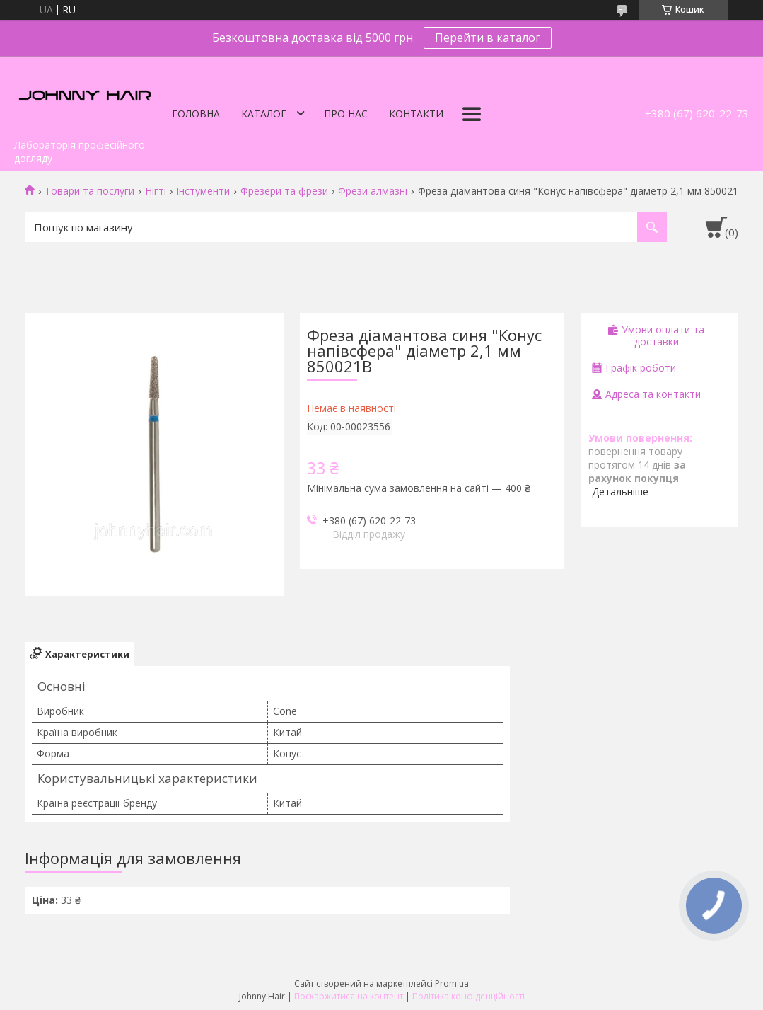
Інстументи (203, 191)
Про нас (346, 113)
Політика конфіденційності (468, 996)
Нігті (155, 191)
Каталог (263, 113)
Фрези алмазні (372, 191)
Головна (196, 113)
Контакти (416, 113)
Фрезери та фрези (284, 191)
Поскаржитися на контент (348, 996)
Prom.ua (452, 983)
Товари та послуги (89, 191)
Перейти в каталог (487, 37)
